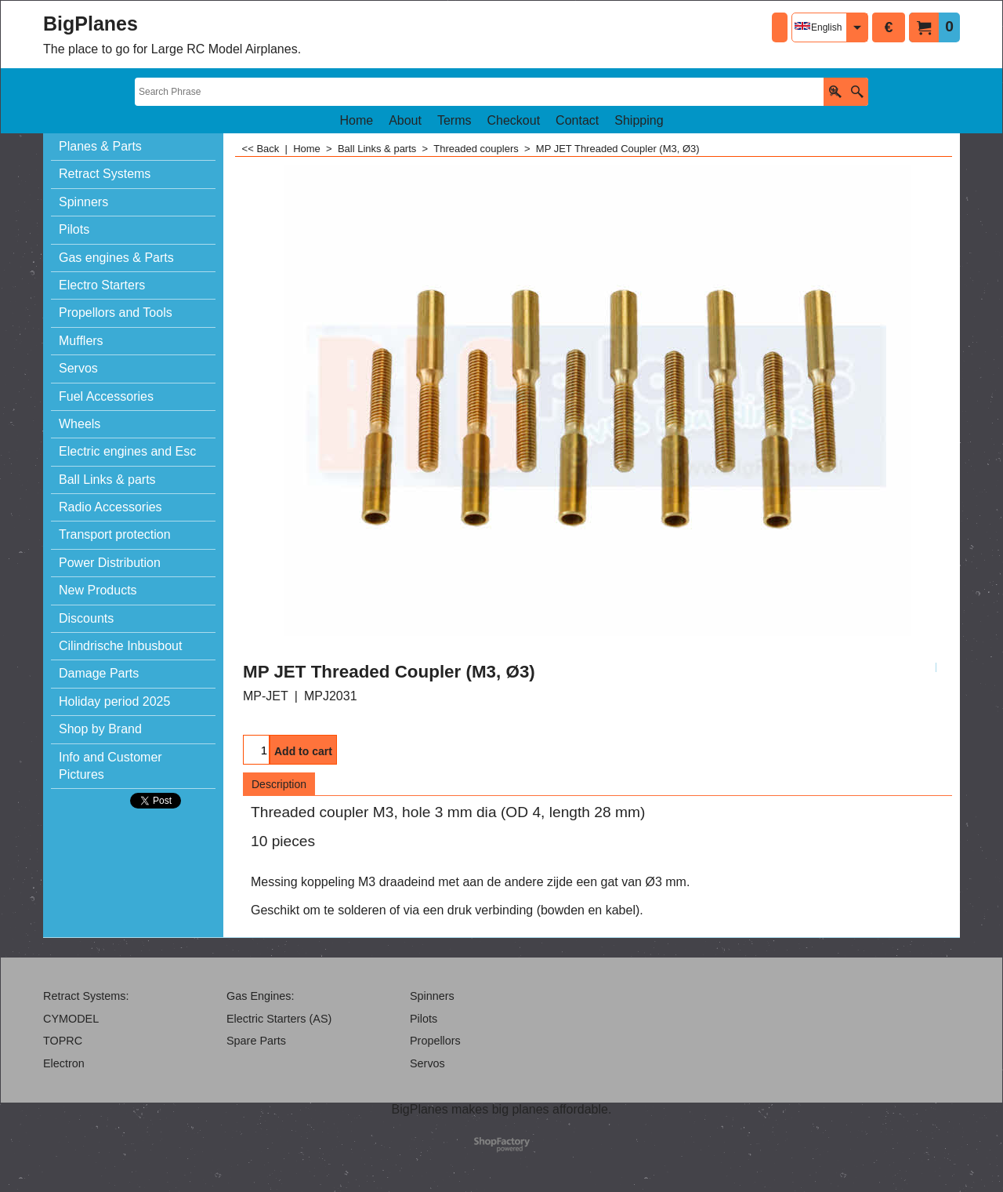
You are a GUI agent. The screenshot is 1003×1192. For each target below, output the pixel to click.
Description (279, 784)
